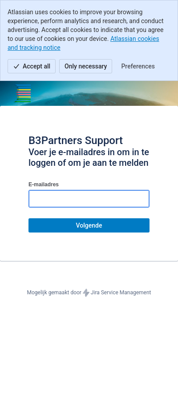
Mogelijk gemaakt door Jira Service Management (89, 293)
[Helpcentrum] (20, 93)
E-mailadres (43, 184)
